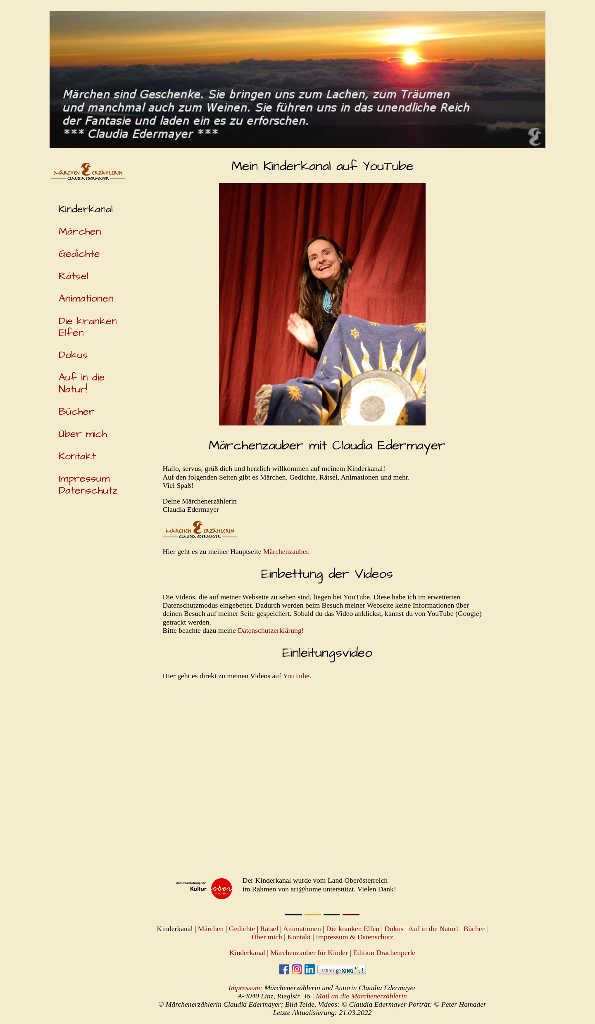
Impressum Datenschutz (88, 484)
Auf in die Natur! (82, 383)
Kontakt (77, 456)
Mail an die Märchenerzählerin (361, 996)
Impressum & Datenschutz (354, 937)
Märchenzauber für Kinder (309, 952)
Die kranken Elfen (88, 327)
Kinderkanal (247, 952)
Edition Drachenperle (384, 952)
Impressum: (245, 988)
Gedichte (79, 254)
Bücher (77, 411)
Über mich (83, 434)
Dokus (73, 355)
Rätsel (73, 276)
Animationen (86, 298)
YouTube (296, 676)
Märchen (80, 231)
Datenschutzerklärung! (271, 630)
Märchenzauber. (286, 551)
